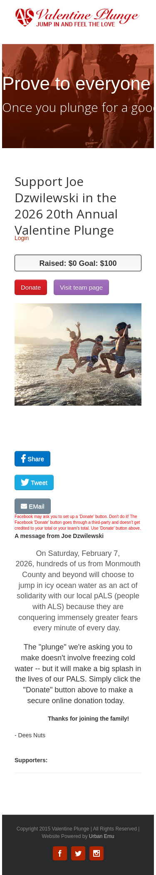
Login (22, 238)
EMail (33, 506)
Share (32, 458)
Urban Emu (101, 836)
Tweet (34, 482)
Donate (31, 287)
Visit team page (81, 287)
